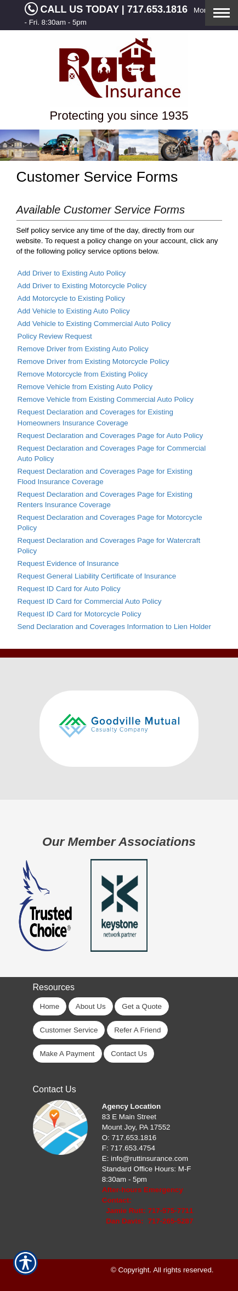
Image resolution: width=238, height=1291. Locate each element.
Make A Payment (67, 1053)
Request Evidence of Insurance (68, 563)
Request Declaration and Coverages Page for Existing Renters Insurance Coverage (105, 499)
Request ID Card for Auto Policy (69, 589)
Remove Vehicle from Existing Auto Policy (85, 387)
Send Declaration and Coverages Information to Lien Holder (114, 626)
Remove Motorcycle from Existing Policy (83, 374)
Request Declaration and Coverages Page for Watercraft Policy (109, 545)
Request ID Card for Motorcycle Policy (79, 614)
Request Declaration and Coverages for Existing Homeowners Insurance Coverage (96, 417)
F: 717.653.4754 (128, 1148)
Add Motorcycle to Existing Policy (71, 298)
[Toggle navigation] (221, 13)
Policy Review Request (55, 336)
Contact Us (129, 1053)
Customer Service (69, 1030)
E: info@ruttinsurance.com (145, 1158)
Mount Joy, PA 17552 (136, 1127)
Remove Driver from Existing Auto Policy (83, 349)
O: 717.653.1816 (129, 1137)
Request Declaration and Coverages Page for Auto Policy (110, 435)
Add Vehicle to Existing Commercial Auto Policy (94, 323)
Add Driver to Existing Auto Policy (72, 273)
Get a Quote (142, 1006)
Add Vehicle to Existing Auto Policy (74, 311)
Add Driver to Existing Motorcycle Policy (82, 286)
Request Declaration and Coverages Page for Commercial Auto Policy (112, 453)
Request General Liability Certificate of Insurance (97, 576)
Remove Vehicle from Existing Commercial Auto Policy (106, 399)
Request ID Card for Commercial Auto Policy (90, 601)
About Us (91, 1006)
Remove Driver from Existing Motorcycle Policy (93, 361)
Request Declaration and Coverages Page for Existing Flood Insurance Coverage (105, 476)
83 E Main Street (129, 1117)
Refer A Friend (137, 1030)
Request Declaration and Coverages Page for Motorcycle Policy (110, 522)
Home (50, 1006)
